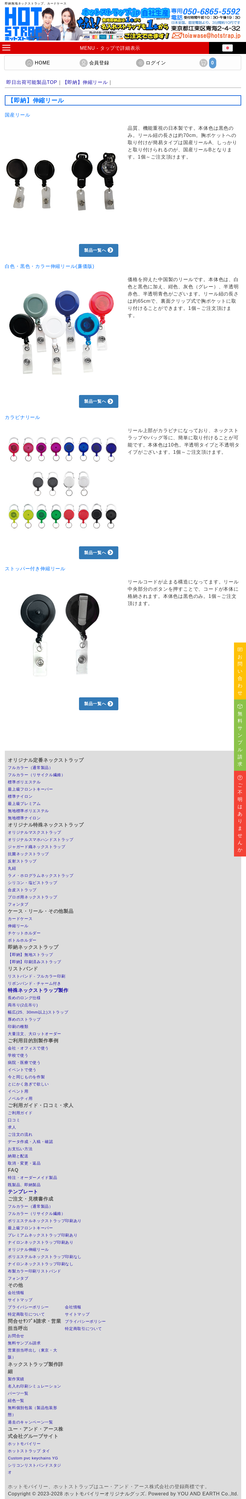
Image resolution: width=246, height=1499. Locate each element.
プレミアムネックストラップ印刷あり (42, 1235)
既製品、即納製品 (24, 1185)
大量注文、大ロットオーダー (34, 1033)
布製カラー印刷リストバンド (34, 1271)
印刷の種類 (18, 1026)
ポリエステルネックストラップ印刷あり (45, 1220)
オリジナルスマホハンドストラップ (40, 839)
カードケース (20, 918)
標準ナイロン (20, 796)
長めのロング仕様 (24, 998)
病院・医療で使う (24, 1062)
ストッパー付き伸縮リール (35, 568)
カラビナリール (22, 417)
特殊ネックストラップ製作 (38, 990)
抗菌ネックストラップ (28, 854)
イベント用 (18, 1091)
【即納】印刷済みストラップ (34, 962)
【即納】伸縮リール (85, 82)
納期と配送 (18, 1156)
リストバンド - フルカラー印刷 (36, 976)
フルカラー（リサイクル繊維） (36, 775)
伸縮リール (18, 926)
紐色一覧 (16, 1400)
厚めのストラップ (24, 1019)
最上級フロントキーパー (30, 789)
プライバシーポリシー (28, 1307)
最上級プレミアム (24, 803)
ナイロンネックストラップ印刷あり (40, 1242)
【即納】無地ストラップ (30, 954)
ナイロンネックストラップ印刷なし (40, 1264)
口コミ (14, 1120)
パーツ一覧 (18, 1393)
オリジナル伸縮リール (28, 1249)
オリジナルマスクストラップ (34, 832)
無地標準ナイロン (24, 818)
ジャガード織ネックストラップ (36, 846)
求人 (12, 1127)
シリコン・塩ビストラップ (32, 882)
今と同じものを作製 (26, 1077)
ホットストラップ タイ (29, 1451)
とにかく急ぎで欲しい (28, 1084)
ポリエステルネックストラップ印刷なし (45, 1256)
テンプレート (23, 1191)
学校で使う (18, 1055)
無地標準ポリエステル (28, 811)
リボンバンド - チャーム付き (34, 983)
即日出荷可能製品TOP (31, 82)
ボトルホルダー (22, 940)
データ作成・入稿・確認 (30, 1141)
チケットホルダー (24, 933)
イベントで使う (22, 1069)
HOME (37, 63)
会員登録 (94, 63)
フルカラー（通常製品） (30, 767)
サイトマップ (20, 1300)
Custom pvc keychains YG (33, 1458)
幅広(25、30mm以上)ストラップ (38, 1012)
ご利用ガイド (20, 1113)
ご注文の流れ (20, 1134)
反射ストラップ (22, 861)
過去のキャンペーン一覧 (30, 1422)
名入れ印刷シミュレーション (34, 1386)
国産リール (17, 114)
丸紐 (12, 868)
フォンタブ (18, 904)
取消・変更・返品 (24, 1163)
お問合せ (16, 1336)
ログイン (151, 63)
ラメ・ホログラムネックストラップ (40, 875)
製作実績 (16, 1379)
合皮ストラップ (22, 890)
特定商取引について (26, 1314)
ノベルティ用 (20, 1098)
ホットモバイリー (24, 1443)
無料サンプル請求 (24, 1343)
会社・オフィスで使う (28, 1048)
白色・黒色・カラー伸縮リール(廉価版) (49, 266)
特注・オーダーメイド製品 (32, 1177)
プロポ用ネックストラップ (32, 897)
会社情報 (16, 1292)
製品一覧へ (98, 250)
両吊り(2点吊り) (23, 1005)
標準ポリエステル (24, 782)
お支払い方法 (20, 1149)
